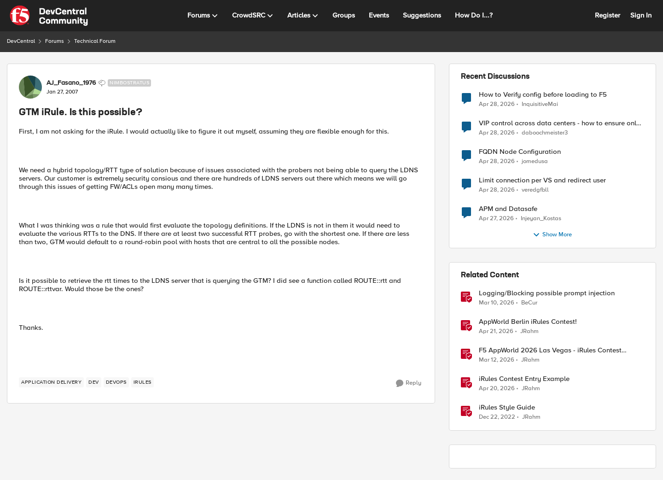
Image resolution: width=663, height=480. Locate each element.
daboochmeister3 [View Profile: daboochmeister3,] (545, 132)
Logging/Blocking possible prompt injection (547, 293)
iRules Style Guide (507, 407)
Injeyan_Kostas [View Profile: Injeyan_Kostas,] (541, 218)
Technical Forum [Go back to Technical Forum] (95, 41)
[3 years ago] (497, 417)
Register (607, 15)
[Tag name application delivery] (51, 382)
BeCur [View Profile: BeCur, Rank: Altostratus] (529, 302)
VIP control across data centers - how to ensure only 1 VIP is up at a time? (561, 123)
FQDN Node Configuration (520, 152)
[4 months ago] (496, 303)
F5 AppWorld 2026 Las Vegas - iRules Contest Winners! (550, 350)
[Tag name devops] (116, 382)
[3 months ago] (497, 104)
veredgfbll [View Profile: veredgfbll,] (535, 190)
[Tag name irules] (142, 382)
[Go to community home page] (49, 16)
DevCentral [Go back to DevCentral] (21, 41)
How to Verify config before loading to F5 (543, 95)
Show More (552, 235)
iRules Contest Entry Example (524, 379)
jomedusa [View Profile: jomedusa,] (535, 161)
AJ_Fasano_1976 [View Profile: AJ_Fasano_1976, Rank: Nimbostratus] (71, 83)
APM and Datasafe (508, 209)
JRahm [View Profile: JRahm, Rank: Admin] (529, 331)
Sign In (640, 15)
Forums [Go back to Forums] (54, 41)
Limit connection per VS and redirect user (542, 180)
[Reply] (408, 383)
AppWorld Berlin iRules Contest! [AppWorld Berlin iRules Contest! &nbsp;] (528, 322)
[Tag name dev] (93, 382)
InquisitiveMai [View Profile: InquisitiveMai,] (540, 103)
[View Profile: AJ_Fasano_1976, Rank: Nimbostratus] (30, 87)
